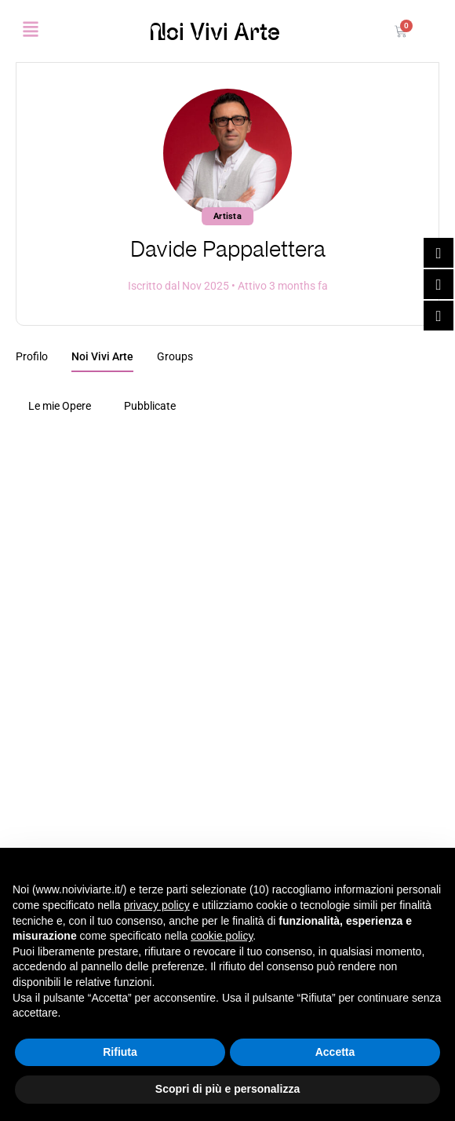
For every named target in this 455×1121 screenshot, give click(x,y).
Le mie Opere (59, 406)
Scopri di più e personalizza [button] (227, 1089)
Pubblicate (150, 406)
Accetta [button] (335, 1052)
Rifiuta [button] (120, 1052)
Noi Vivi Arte (214, 31)
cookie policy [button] (222, 935)
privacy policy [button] (157, 905)
